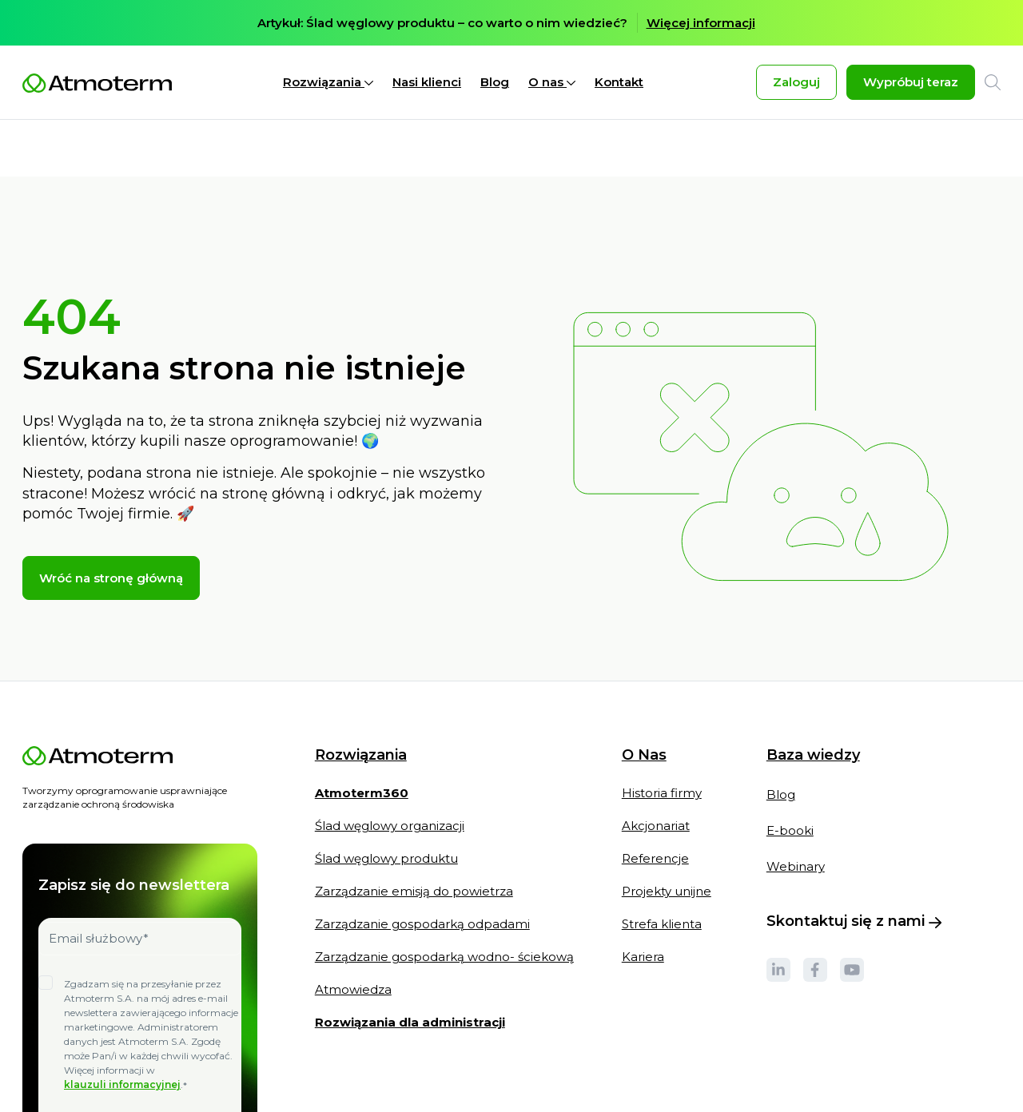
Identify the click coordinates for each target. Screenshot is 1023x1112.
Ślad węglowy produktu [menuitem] (386, 801)
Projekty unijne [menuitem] (666, 834)
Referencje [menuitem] (655, 801)
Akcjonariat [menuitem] (656, 768)
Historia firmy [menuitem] (662, 736)
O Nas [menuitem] (644, 698)
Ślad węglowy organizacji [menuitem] (389, 768)
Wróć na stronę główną (111, 521)
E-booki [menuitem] (790, 773)
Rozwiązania (328, 81)
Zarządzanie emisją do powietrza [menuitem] (414, 834)
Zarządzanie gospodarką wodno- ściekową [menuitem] (444, 899)
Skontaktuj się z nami (853, 864)
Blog (494, 81)
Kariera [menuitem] (643, 899)
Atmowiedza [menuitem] (353, 932)
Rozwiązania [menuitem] (361, 698)
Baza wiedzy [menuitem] (813, 698)
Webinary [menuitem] (795, 809)
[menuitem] (361, 744)
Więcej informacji (701, 22)
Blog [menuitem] (780, 737)
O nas (551, 81)
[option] (511, 23)
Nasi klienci (426, 81)
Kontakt (619, 81)
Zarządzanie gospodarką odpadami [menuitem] (422, 867)
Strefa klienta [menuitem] (662, 867)
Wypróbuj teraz (910, 81)
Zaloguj (796, 81)
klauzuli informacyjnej (122, 1028)
